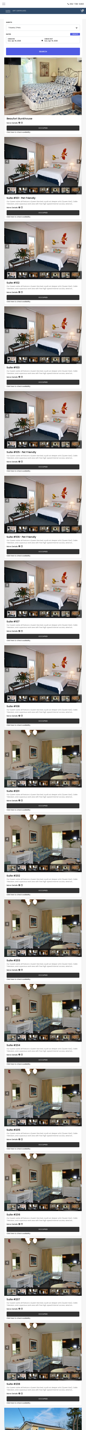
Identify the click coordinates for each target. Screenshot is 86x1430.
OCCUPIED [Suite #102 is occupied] (43, 297)
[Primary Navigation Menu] (3, 4)
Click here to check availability (18, 132)
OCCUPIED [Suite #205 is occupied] (43, 1145)
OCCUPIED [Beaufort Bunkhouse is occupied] (43, 128)
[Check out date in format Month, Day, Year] (61, 40)
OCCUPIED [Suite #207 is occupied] (43, 1314)
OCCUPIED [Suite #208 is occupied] (43, 1399)
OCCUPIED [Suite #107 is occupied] (43, 636)
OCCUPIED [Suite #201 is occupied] (43, 806)
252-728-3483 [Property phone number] (77, 4)
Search (43, 51)
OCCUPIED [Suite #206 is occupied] (43, 1229)
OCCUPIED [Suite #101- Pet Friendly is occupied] (43, 213)
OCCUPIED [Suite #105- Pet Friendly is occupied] (43, 467)
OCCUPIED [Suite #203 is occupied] (43, 975)
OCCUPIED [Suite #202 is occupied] (43, 890)
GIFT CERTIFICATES (19, 11)
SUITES (8, 11)
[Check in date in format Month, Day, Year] (24, 40)
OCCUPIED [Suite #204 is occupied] (43, 1060)
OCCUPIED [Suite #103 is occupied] (43, 382)
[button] (43, 28)
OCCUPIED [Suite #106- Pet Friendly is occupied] (43, 551)
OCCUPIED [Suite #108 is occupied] (43, 721)
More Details (15, 123)
